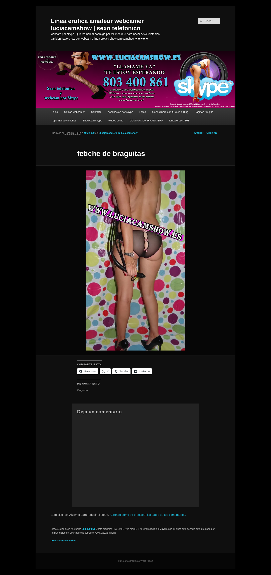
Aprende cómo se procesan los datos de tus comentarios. (148, 514)
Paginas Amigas (204, 111)
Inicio (55, 111)
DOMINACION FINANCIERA (146, 120)
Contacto (96, 111)
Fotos (142, 111)
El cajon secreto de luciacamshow (118, 133)
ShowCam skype (92, 120)
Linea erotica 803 (179, 120)
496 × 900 (89, 133)
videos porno (116, 120)
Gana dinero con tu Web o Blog (170, 111)
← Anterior (197, 132)
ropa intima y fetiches (64, 120)
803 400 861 (88, 529)
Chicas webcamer (74, 111)
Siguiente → (213, 132)
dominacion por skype (120, 111)
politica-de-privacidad (63, 540)
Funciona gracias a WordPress (135, 561)
